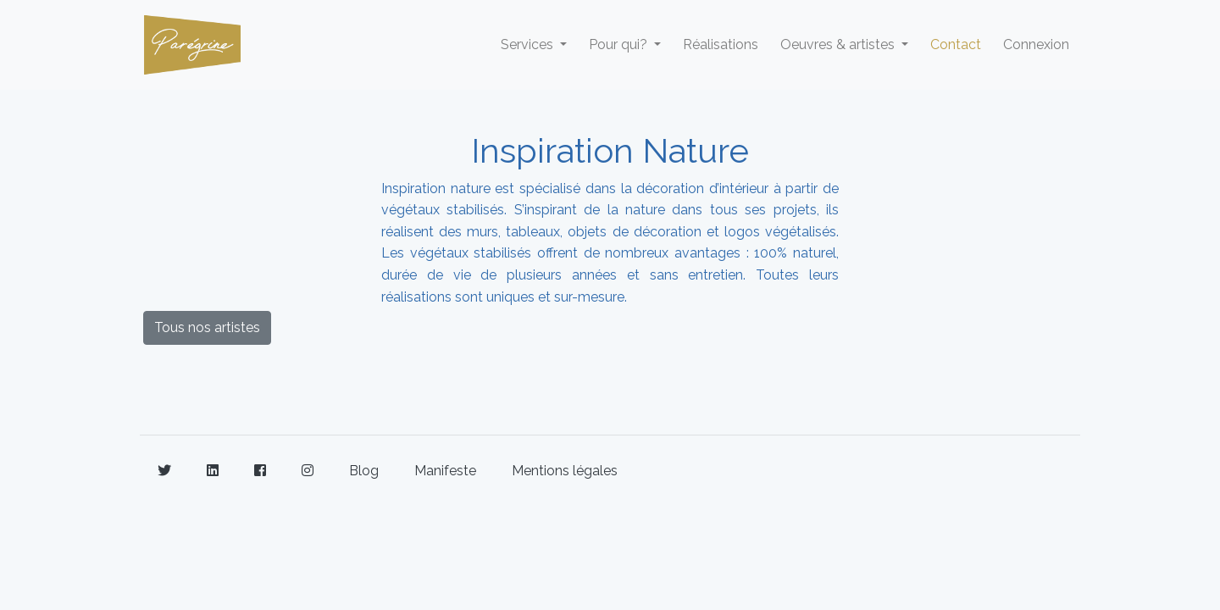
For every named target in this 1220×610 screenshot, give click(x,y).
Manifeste (445, 471)
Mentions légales (565, 471)
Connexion (1036, 44)
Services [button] (529, 44)
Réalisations (720, 44)
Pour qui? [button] (620, 44)
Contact (955, 44)
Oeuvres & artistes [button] (839, 44)
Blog (364, 471)
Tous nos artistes (207, 327)
